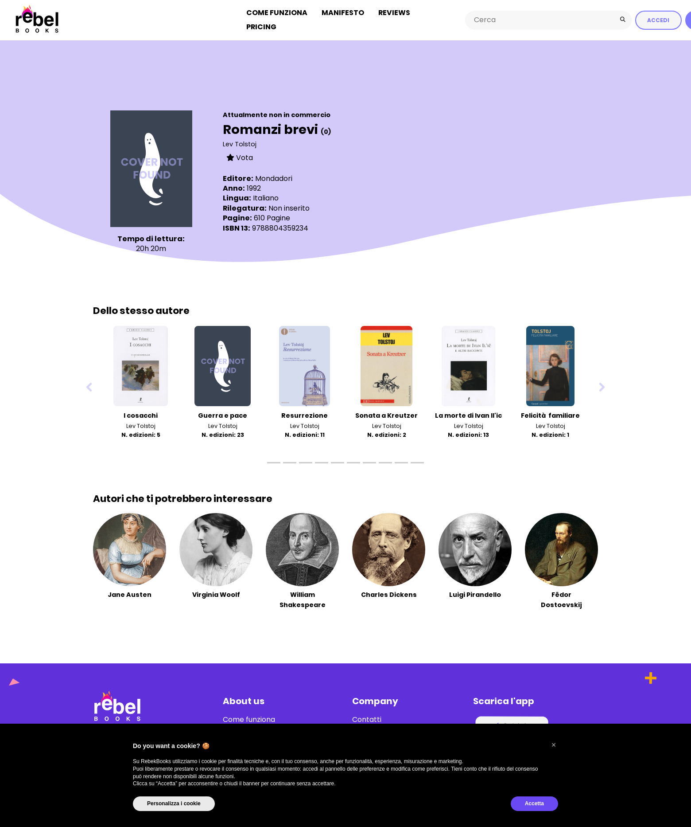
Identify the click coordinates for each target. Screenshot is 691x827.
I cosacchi (141, 415)
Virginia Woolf (216, 594)
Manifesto (343, 13)
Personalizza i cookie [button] (174, 803)
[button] (554, 745)
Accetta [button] (534, 803)
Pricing (261, 27)
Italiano (266, 197)
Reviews (394, 13)
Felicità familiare (550, 415)
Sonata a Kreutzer (386, 415)
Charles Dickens (389, 594)
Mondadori (273, 178)
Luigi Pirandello (475, 594)
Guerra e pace (222, 415)
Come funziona (276, 13)
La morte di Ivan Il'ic (468, 415)
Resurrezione (304, 415)
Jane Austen (129, 594)
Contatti (366, 719)
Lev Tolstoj (239, 143)
